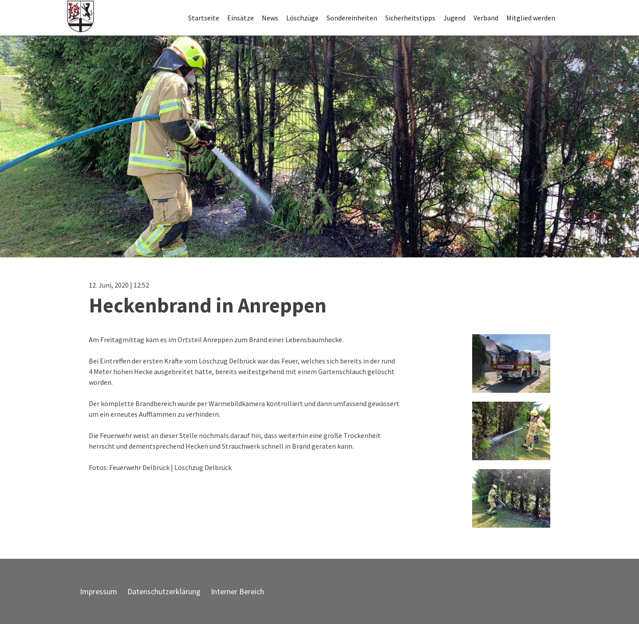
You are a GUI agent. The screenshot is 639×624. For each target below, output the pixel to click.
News (270, 17)
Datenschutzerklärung (164, 591)
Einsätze (240, 17)
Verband (485, 17)
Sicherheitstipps (410, 17)
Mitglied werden (530, 17)
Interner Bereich (237, 591)
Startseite (203, 17)
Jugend (454, 17)
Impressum (98, 591)
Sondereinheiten (352, 17)
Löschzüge (302, 17)
